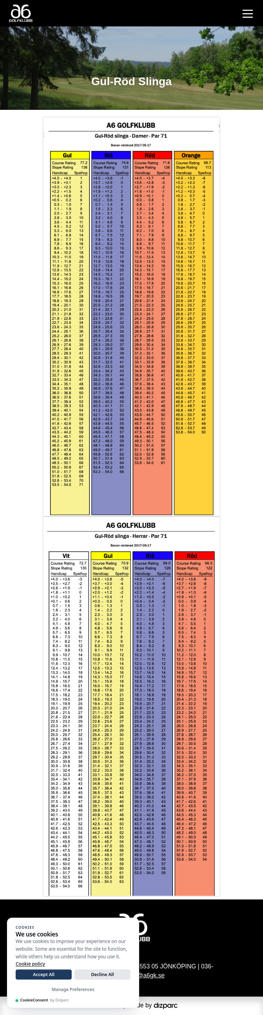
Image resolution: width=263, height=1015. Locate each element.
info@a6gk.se (146, 975)
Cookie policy (30, 964)
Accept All (44, 974)
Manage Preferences (73, 989)
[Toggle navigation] (247, 13)
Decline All (102, 974)
